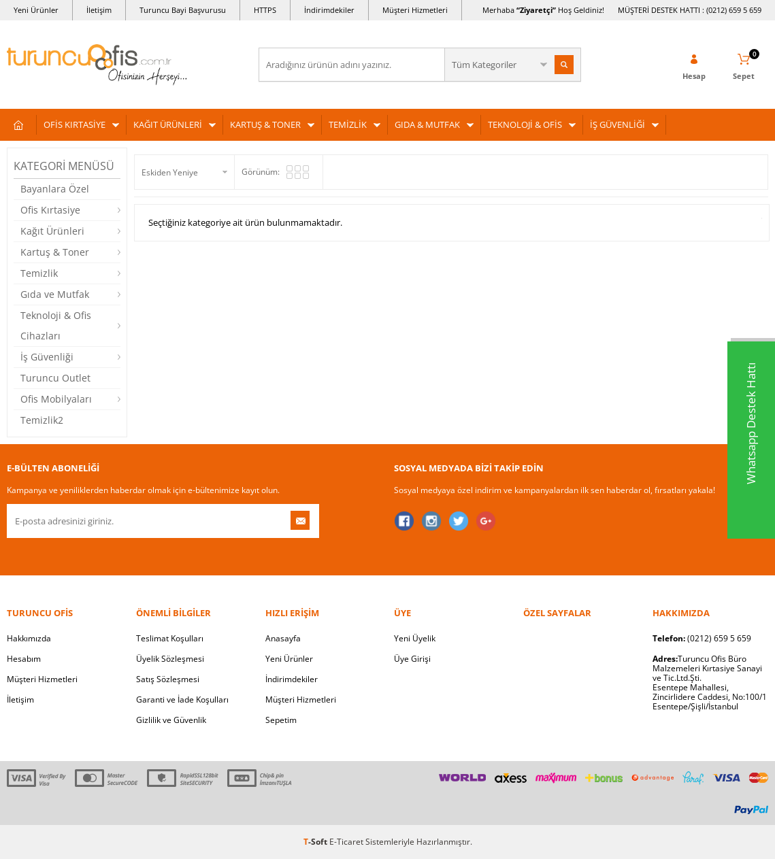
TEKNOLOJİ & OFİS (525, 124)
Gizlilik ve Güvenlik (171, 720)
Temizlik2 (41, 420)
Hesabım (24, 658)
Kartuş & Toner (54, 252)
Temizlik (39, 273)
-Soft (316, 841)
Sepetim (281, 720)
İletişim (99, 10)
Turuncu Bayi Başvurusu (182, 10)
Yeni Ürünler (36, 10)
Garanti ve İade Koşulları (182, 699)
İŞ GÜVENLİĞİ (617, 124)
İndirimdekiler (329, 10)
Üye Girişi (412, 658)
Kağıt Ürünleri (52, 230)
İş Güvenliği (46, 356)
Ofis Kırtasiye (50, 209)
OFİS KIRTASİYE (74, 124)
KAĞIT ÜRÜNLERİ (167, 124)
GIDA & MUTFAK (427, 124)
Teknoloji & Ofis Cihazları (55, 325)
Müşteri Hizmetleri (415, 10)
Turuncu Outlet (55, 377)
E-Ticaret (346, 841)
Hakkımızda (29, 638)
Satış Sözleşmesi (167, 679)
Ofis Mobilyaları (56, 398)
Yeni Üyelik (414, 638)
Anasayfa (283, 638)
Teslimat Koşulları (169, 638)
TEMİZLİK (348, 124)
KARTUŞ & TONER (265, 124)
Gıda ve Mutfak (54, 294)
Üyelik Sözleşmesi (170, 658)
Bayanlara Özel (54, 188)
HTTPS (265, 10)
